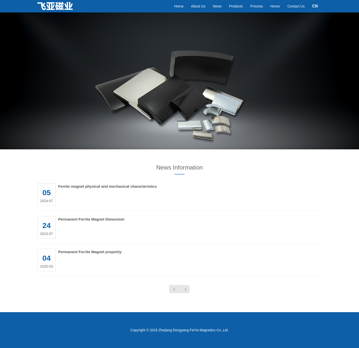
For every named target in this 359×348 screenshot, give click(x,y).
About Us (198, 11)
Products (236, 11)
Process (256, 11)
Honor (275, 11)
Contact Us (296, 11)
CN (315, 11)
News (217, 11)
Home (178, 11)
